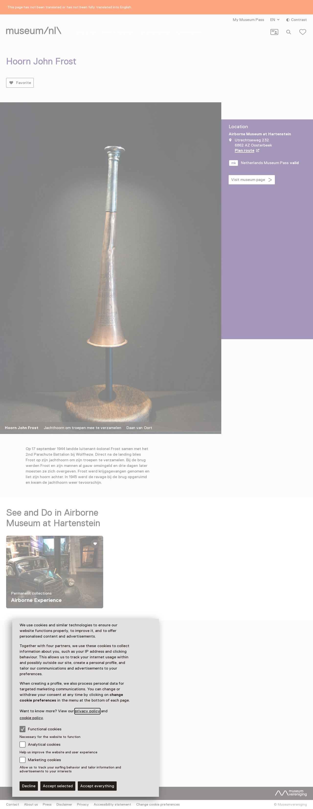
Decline (28, 786)
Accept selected (58, 786)
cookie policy (31, 718)
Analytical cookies (44, 744)
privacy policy (87, 711)
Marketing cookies (44, 760)
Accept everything (97, 786)
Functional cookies (40, 729)
